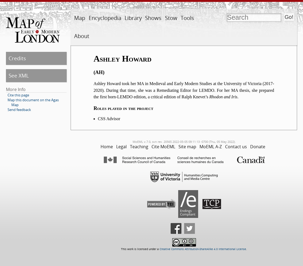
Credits (17, 58)
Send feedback (19, 109)
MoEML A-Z (210, 147)
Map (79, 18)
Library (133, 18)
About (81, 36)
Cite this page (18, 95)
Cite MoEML (163, 147)
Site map (187, 147)
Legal (121, 147)
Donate (257, 147)
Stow (171, 18)
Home (107, 147)
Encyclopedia (105, 18)
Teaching (139, 147)
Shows (153, 18)
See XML (19, 75)
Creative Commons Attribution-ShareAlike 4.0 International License (203, 249)
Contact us (236, 147)
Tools (187, 18)
